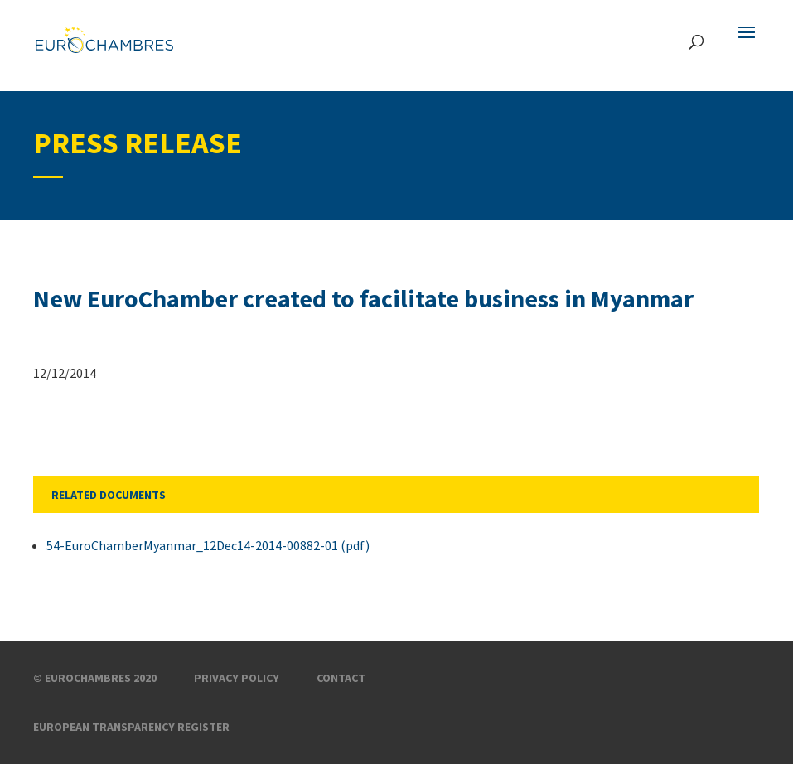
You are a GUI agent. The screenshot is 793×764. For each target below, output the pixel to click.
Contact (341, 677)
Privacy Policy (236, 677)
